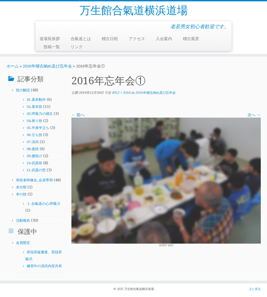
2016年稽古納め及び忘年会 (47, 66)
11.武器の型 (36, 170)
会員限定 (23, 243)
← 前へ (78, 114)
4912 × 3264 (120, 93)
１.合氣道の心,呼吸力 (43, 204)
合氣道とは (81, 38)
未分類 (21, 187)
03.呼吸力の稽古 (40, 114)
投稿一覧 (52, 46)
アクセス (137, 38)
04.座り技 (34, 121)
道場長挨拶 (49, 38)
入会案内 (164, 38)
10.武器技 (34, 163)
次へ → (254, 114)
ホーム (12, 66)
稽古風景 (191, 38)
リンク (77, 46)
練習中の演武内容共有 (44, 266)
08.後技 (33, 149)
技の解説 (23, 90)
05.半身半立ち (38, 128)
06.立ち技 (34, 135)
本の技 (21, 194)
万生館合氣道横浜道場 (134, 10)
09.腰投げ (34, 156)
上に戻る (255, 289)
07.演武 (33, 142)
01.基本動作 (36, 100)
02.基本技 (34, 107)
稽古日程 (110, 38)
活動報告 (23, 220)
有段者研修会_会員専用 (34, 180)
